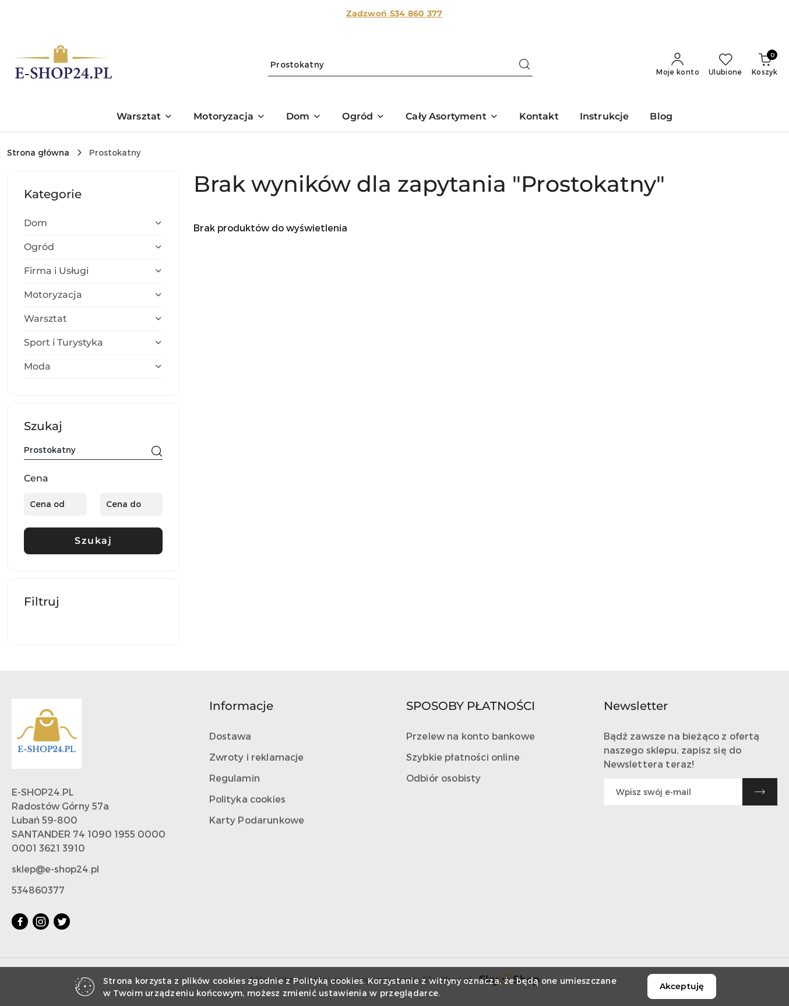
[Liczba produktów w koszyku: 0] (764, 64)
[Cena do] (131, 504)
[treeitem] (93, 223)
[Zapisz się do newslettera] (673, 791)
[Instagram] (41, 921)
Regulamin (234, 777)
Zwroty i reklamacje (256, 756)
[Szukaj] (157, 451)
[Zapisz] (759, 791)
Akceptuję (682, 986)
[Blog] (661, 117)
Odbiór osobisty (443, 777)
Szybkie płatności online (463, 756)
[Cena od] (55, 504)
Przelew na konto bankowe (470, 735)
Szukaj (93, 540)
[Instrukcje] (604, 117)
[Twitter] (62, 921)
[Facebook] (20, 921)
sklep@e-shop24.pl (55, 868)
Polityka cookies (247, 798)
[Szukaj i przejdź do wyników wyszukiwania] (524, 64)
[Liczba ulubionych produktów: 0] (725, 64)
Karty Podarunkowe (257, 819)
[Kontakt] (539, 117)
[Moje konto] (677, 64)
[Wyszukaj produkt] (400, 64)
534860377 (38, 889)
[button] (144, 117)
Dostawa (230, 735)
